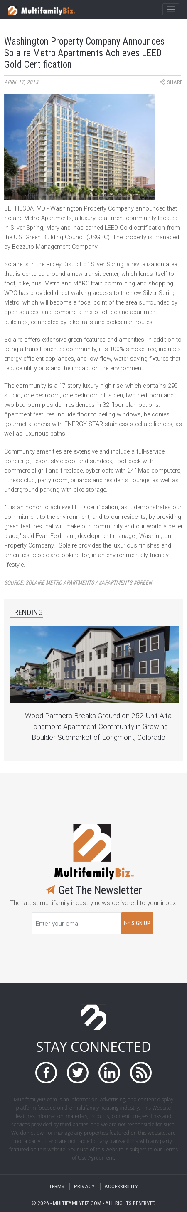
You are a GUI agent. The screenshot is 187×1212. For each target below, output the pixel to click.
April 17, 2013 (21, 82)
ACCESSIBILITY (121, 1186)
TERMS (56, 1186)
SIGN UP (137, 923)
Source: (78, 583)
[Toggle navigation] (170, 9)
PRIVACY (84, 1186)
